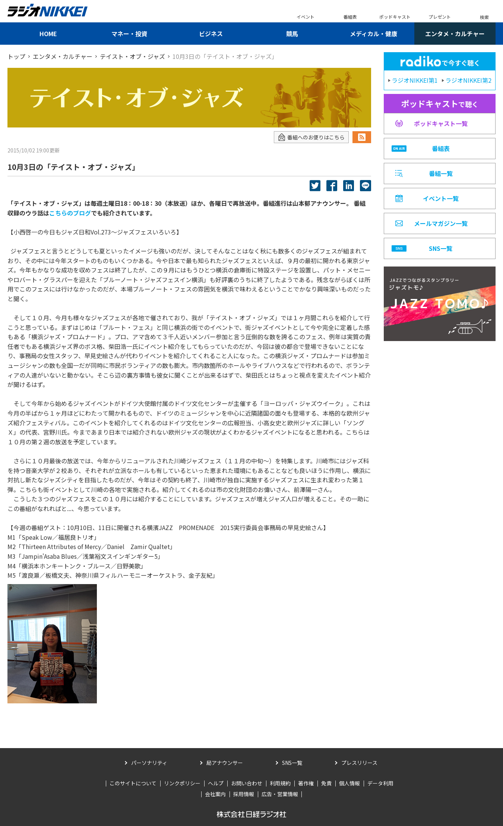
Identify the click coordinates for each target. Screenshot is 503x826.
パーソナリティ (149, 762)
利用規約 (280, 783)
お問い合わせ (246, 783)
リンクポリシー (182, 783)
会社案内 (215, 794)
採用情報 (243, 794)
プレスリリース (359, 762)
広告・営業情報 (280, 794)
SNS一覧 (292, 762)
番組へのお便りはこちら (311, 137)
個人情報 (349, 783)
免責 (326, 783)
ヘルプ (216, 783)
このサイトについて (133, 783)
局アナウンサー (224, 762)
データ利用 (380, 783)
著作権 (306, 783)
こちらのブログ (70, 212)
